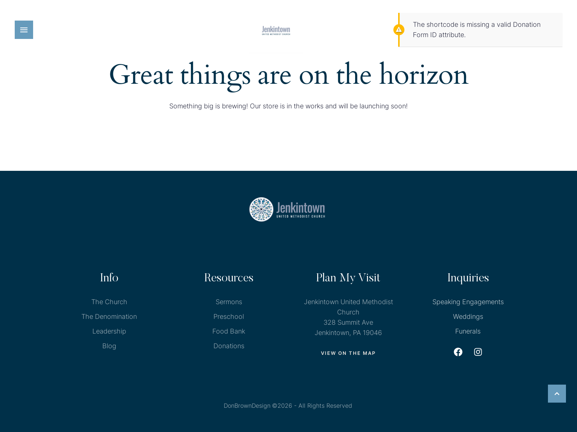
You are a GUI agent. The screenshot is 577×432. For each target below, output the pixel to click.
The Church (109, 302)
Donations (228, 346)
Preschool (228, 316)
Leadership (109, 331)
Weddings (468, 316)
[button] (24, 30)
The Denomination (109, 316)
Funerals (468, 331)
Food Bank (228, 331)
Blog (109, 346)
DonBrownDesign (247, 405)
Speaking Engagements (468, 302)
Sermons (229, 302)
